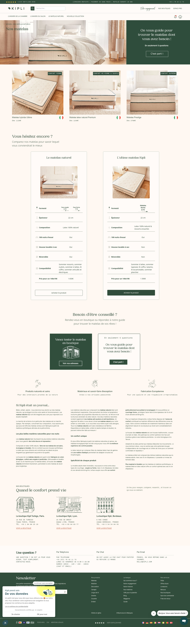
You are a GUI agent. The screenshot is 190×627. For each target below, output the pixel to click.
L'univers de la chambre (17, 16)
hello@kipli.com (144, 562)
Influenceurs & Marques (124, 613)
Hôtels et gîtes (96, 613)
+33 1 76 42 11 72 (176, 2)
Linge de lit (95, 593)
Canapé (93, 590)
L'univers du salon (37, 16)
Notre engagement (129, 583)
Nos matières (127, 590)
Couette (94, 599)
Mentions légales (57, 622)
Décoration (95, 587)
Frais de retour (165, 599)
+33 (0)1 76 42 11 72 (66, 559)
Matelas (94, 580)
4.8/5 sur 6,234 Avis (26, 2)
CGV (48, 622)
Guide (125, 602)
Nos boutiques (165, 593)
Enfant (93, 602)
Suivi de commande (167, 596)
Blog (125, 596)
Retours (163, 590)
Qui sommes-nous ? (130, 580)
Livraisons (164, 587)
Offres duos (164, 583)
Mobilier (94, 583)
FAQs (162, 580)
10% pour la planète (130, 593)
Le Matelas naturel (56, 16)
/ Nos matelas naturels (21, 24)
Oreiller (93, 596)
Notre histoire (128, 587)
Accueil (9, 24)
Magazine (126, 599)
